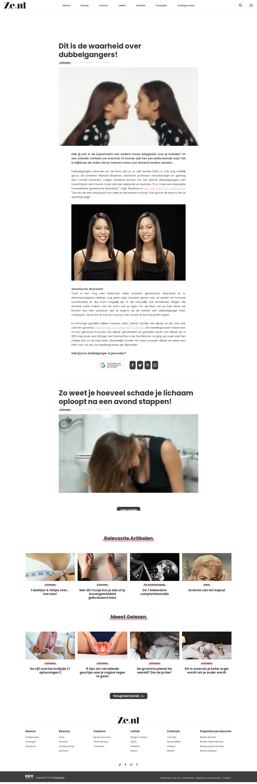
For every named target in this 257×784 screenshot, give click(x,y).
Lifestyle (140, 5)
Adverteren (188, 778)
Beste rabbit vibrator (212, 741)
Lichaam (65, 62)
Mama (66, 5)
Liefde (122, 5)
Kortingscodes (186, 5)
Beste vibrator (208, 737)
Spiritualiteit (173, 741)
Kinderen (31, 746)
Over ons (176, 778)
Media (170, 751)
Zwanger (31, 741)
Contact (226, 778)
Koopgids (161, 5)
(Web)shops (101, 741)
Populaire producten (215, 731)
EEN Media (59, 777)
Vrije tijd (171, 737)
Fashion (103, 5)
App (159, 365)
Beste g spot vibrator (212, 746)
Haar (62, 737)
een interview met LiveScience (164, 188)
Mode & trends (102, 737)
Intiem (134, 751)
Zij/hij (133, 741)
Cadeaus (99, 746)
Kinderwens (32, 737)
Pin (149, 365)
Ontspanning (66, 746)
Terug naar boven (126, 697)
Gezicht (63, 741)
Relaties (135, 746)
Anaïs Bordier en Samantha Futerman (119, 327)
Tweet (139, 365)
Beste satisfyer (208, 751)
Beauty (85, 5)
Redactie (165, 778)
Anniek (106, 62)
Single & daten (138, 737)
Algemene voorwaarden (208, 778)
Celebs (171, 746)
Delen (129, 365)
